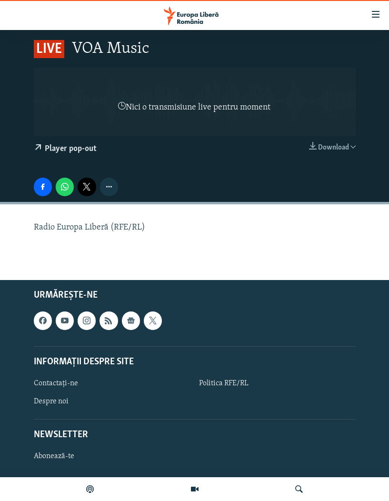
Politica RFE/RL (224, 383)
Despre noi (51, 401)
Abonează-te (54, 456)
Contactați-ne (56, 383)
